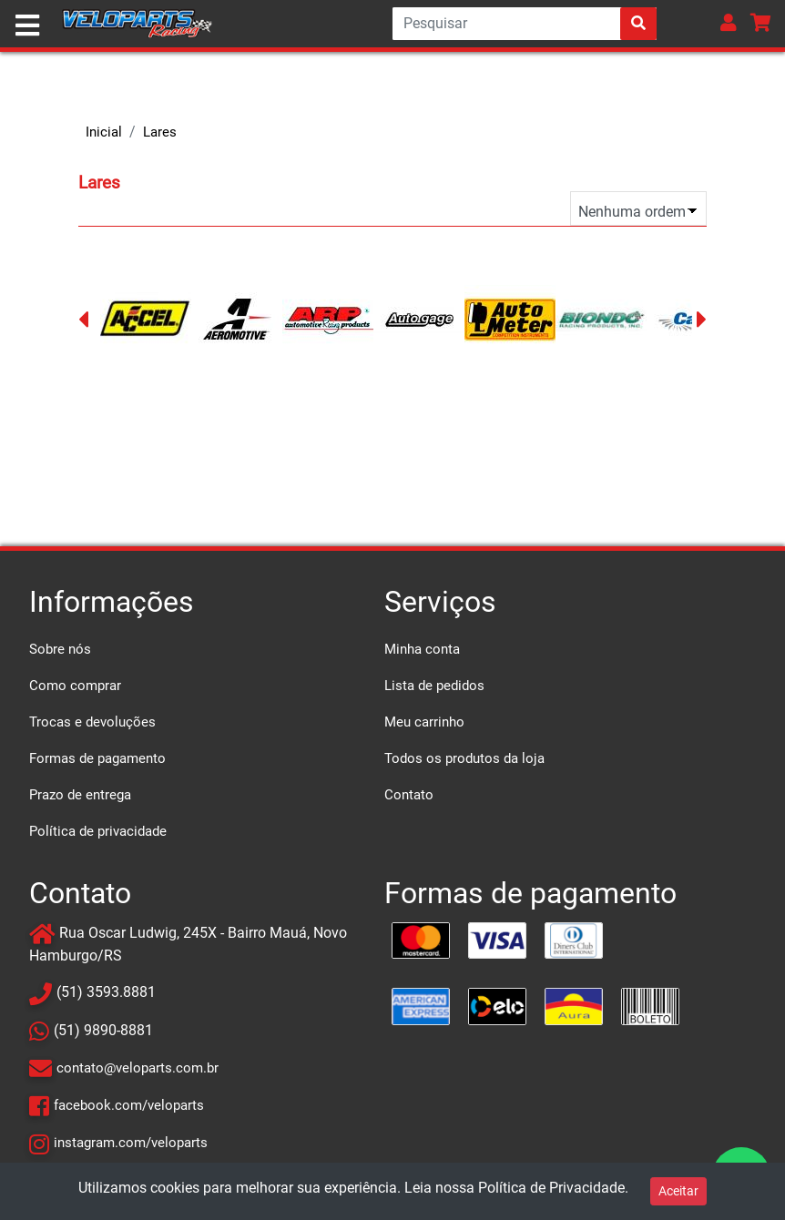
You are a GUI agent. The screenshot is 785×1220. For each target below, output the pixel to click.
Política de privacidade (98, 831)
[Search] (524, 23)
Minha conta (422, 649)
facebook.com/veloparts (129, 1105)
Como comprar (75, 685)
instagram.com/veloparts (131, 1142)
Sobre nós (60, 649)
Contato (408, 795)
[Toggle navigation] (27, 25)
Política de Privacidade (551, 1187)
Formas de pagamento (97, 758)
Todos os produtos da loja (464, 758)
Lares (160, 132)
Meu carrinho (424, 722)
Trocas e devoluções (92, 722)
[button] (728, 22)
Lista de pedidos (434, 685)
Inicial (104, 132)
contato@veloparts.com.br (137, 1068)
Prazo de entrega (80, 795)
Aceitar (678, 1191)
